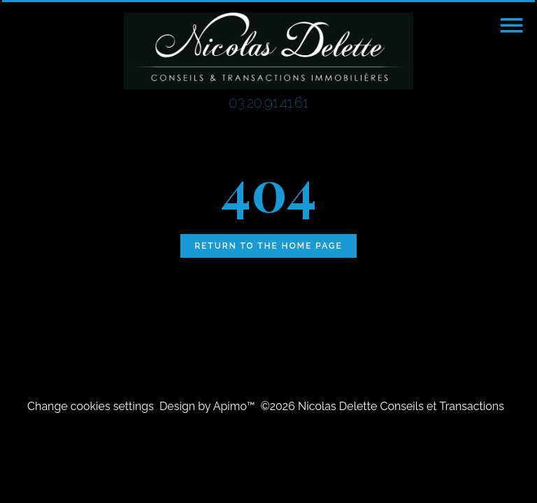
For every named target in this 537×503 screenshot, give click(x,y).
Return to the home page (268, 246)
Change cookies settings (90, 406)
